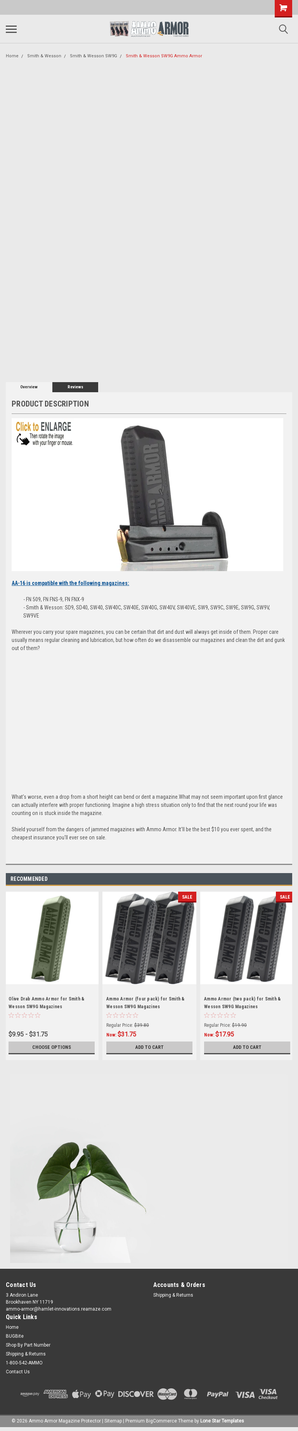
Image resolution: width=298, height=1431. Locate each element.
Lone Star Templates (222, 1421)
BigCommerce (161, 1421)
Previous (277, 879)
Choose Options (52, 1047)
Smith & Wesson (44, 55)
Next (288, 879)
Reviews (75, 386)
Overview (29, 386)
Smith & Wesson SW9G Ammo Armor (164, 55)
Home (12, 55)
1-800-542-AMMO (24, 1363)
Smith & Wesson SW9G (93, 55)
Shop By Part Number (28, 1345)
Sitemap (113, 1421)
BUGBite (15, 1336)
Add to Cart (149, 1047)
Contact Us (18, 1371)
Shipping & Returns (173, 1295)
